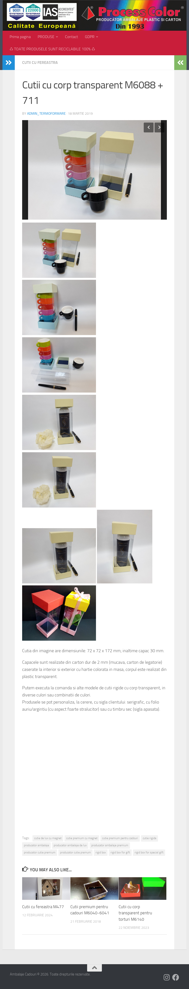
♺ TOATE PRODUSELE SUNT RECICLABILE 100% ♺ (52, 49)
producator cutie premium (39, 852)
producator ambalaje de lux (70, 845)
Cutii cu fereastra (40, 62)
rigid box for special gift (149, 852)
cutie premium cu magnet (81, 838)
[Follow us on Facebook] (175, 977)
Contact (71, 36)
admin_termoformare (46, 114)
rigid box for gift (120, 852)
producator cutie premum (75, 852)
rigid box (100, 852)
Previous (149, 127)
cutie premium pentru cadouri (120, 838)
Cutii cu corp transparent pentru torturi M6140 (135, 913)
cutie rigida (149, 838)
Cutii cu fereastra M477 (43, 906)
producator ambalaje (36, 845)
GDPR (89, 36)
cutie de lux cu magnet (48, 838)
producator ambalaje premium (109, 845)
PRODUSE (46, 36)
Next (159, 127)
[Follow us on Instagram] (166, 977)
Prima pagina (20, 36)
